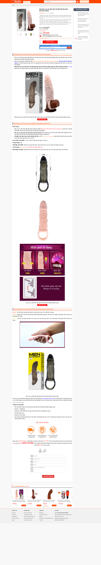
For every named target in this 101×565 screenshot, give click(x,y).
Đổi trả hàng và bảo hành (28, 518)
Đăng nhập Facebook (43, 514)
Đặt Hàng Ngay (50, 42)
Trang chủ (14, 512)
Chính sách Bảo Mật (27, 512)
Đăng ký (40, 516)
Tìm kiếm (41, 520)
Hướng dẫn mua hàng (28, 514)
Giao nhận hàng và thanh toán (29, 516)
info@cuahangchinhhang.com (63, 518)
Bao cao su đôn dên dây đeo (48, 136)
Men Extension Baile (24, 147)
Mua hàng (23, 505)
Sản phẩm (14, 514)
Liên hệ (13, 520)
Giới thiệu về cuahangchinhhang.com (46, 518)
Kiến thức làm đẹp (15, 518)
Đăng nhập (41, 512)
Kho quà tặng (14, 516)
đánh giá (51, 13)
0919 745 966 (85, 2)
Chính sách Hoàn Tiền (28, 520)
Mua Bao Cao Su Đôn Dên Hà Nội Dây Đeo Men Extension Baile (46, 61)
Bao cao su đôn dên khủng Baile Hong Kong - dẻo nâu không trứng (49, 501)
